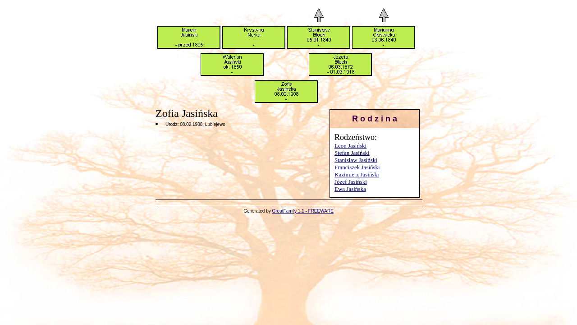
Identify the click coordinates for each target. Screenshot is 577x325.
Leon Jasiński (350, 145)
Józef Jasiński (350, 181)
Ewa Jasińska (350, 189)
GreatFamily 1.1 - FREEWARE (303, 211)
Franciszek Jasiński (357, 167)
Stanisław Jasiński (355, 160)
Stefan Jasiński (352, 152)
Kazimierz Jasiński (356, 174)
